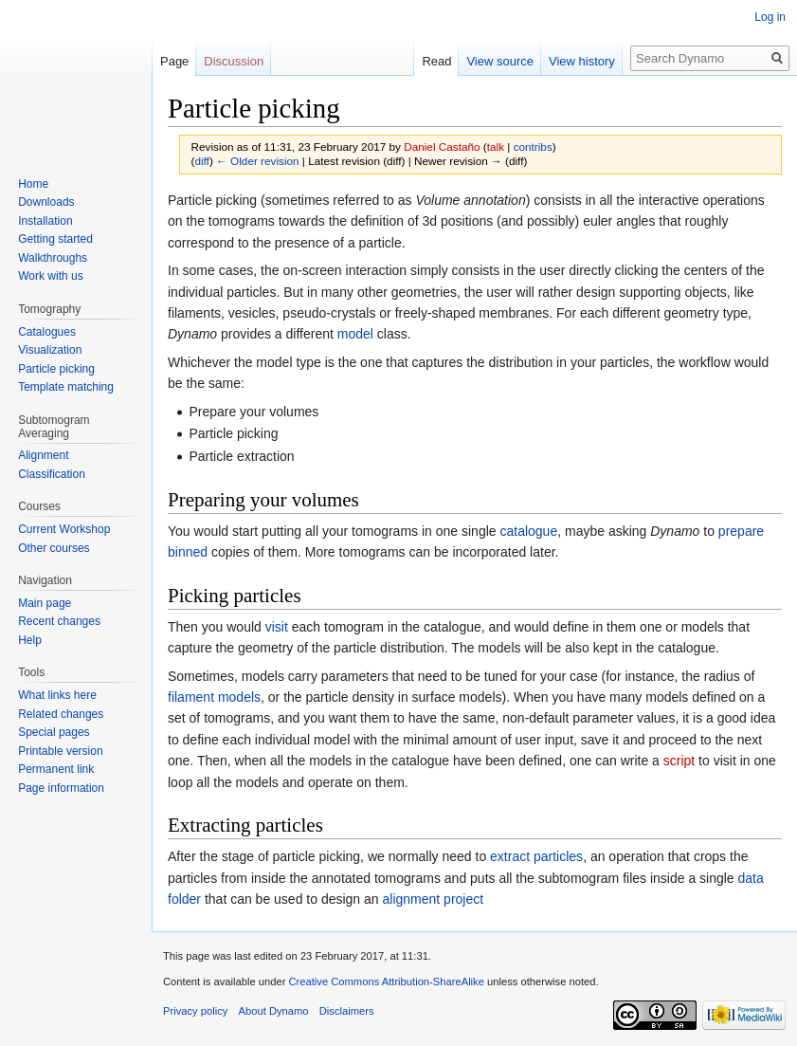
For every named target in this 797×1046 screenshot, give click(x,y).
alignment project (433, 899)
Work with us (50, 276)
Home (33, 184)
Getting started (55, 239)
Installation (45, 221)
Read (436, 61)
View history (582, 61)
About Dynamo (274, 1011)
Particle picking (56, 369)
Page (174, 61)
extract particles (536, 856)
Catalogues (47, 332)
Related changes (60, 714)
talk (495, 146)
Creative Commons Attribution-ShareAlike (385, 981)
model (355, 333)
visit (276, 626)
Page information (61, 788)
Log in (770, 17)
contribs (533, 146)
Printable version (60, 751)
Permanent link (56, 769)
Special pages (53, 732)
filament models (214, 697)
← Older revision (257, 161)
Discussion (233, 61)
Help (30, 640)
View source (500, 61)
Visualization (50, 350)
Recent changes (59, 621)
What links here (57, 695)
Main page (44, 603)
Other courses (53, 548)
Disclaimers (346, 1011)
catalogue (528, 531)
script (679, 760)
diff (201, 161)
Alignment (43, 455)
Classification (51, 474)
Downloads (46, 202)
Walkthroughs (52, 258)
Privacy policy (195, 1011)
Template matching (66, 387)
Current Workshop (64, 529)
